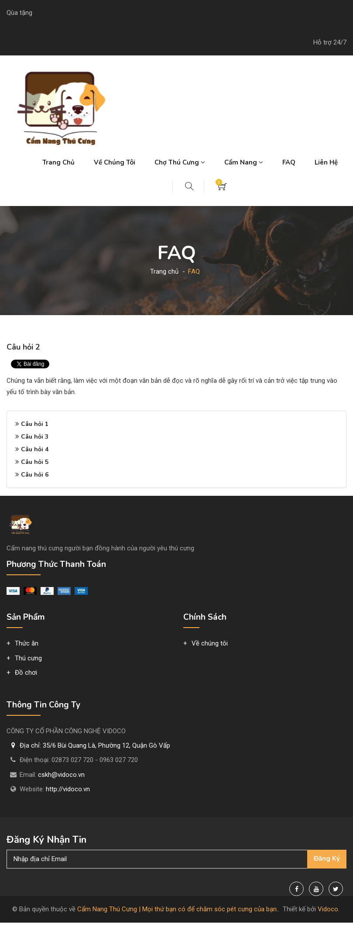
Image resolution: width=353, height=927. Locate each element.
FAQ (288, 162)
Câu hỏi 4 (34, 449)
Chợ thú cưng (179, 162)
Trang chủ (58, 162)
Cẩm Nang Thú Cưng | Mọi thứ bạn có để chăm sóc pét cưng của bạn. (177, 909)
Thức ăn (26, 643)
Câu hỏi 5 (34, 462)
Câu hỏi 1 (34, 424)
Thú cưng (28, 658)
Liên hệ (326, 162)
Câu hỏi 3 (34, 437)
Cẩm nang (243, 162)
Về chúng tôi (114, 162)
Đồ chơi (26, 672)
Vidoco (328, 909)
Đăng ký (327, 858)
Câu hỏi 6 (34, 474)
